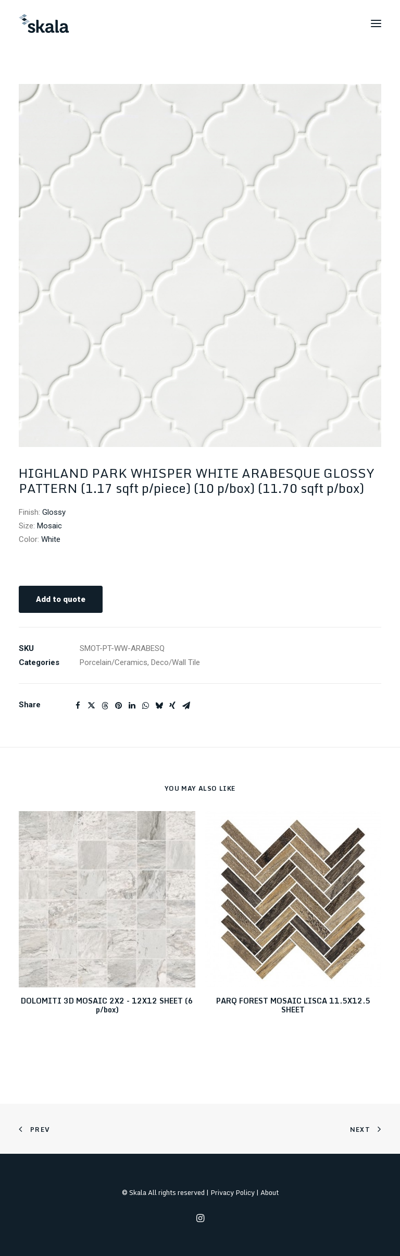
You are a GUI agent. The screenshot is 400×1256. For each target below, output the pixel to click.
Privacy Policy (232, 1192)
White (50, 539)
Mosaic (49, 525)
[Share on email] (186, 705)
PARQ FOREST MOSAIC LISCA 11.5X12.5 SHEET (293, 1005)
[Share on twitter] (91, 705)
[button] (376, 23)
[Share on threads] (104, 705)
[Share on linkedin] (132, 705)
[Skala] (44, 23)
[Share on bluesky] (159, 705)
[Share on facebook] (77, 705)
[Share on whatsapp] (145, 705)
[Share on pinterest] (118, 705)
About (269, 1192)
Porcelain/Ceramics (113, 662)
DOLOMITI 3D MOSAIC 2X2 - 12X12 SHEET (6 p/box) (107, 1005)
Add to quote (60, 599)
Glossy (54, 512)
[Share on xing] (172, 705)
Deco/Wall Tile (175, 662)
